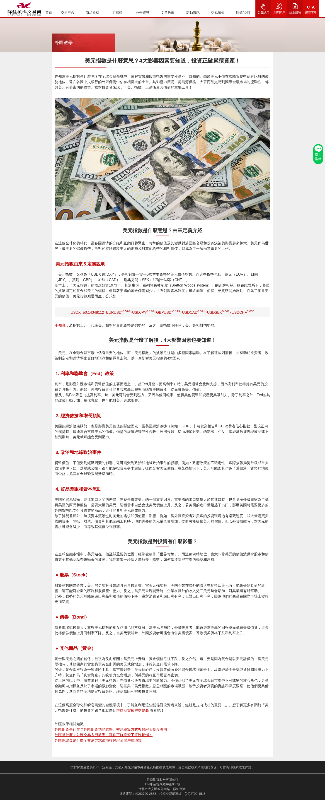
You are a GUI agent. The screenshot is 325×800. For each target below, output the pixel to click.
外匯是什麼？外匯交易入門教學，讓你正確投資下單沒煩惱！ (104, 735)
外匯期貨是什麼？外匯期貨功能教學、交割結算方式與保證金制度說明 (111, 729)
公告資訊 (142, 12)
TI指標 (117, 12)
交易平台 (67, 12)
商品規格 (92, 12)
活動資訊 (193, 12)
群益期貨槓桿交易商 (132, 710)
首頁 (48, 12)
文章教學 (168, 12)
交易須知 (218, 12)
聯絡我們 (243, 12)
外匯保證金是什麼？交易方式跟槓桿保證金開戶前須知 (98, 740)
